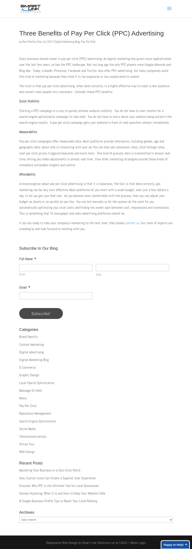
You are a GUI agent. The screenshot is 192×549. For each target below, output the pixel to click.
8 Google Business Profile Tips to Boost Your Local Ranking (58, 501)
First (22, 274)
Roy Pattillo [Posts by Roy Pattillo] (29, 42)
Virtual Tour (27, 444)
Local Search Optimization (36, 383)
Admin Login (138, 543)
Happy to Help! (174, 544)
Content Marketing (31, 344)
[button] (169, 11)
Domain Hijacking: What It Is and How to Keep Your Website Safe (62, 493)
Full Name (27, 259)
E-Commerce (27, 367)
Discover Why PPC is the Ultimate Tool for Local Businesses (59, 485)
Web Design (27, 451)
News (23, 398)
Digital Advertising (31, 352)
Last (99, 274)
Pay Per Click (88, 42)
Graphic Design (29, 375)
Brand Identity (28, 336)
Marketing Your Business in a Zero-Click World (49, 470)
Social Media (27, 429)
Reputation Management (35, 413)
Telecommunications (32, 436)
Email (24, 287)
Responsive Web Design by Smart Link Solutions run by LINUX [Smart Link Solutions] (86, 543)
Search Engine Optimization (37, 421)
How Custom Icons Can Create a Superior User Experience (57, 478)
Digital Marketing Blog (67, 42)
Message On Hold (30, 390)
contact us (132, 223)
